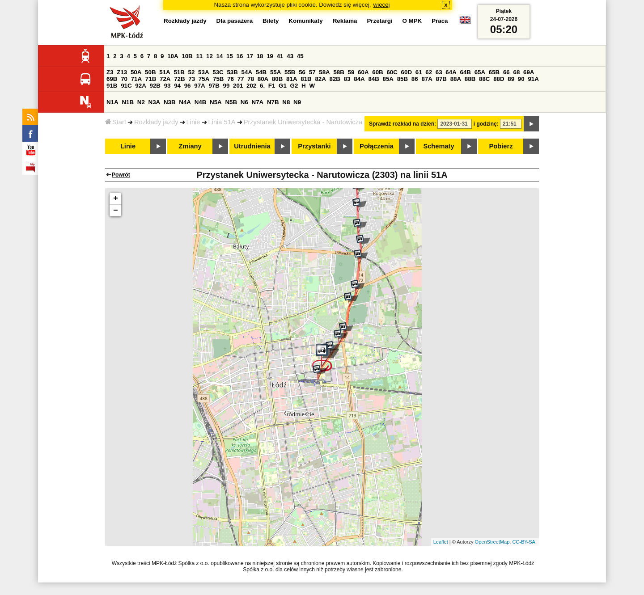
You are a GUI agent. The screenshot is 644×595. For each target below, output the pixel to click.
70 (124, 79)
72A (165, 79)
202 (251, 85)
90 (521, 79)
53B (232, 72)
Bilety (271, 20)
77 (240, 79)
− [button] (115, 210)
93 (167, 85)
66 (506, 72)
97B (213, 85)
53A (203, 72)
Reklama (345, 20)
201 (238, 85)
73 (191, 79)
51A (164, 72)
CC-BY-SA (523, 541)
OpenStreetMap (492, 541)
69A (528, 72)
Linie (193, 122)
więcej (381, 4)
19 (270, 56)
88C (484, 79)
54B (261, 72)
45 (300, 56)
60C (391, 72)
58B (338, 72)
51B (179, 72)
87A (426, 79)
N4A (185, 102)
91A (533, 79)
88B (470, 79)
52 (191, 72)
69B (111, 79)
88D (498, 79)
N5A (216, 102)
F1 (271, 85)
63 (439, 72)
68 (516, 72)
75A (204, 79)
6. (262, 85)
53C (217, 72)
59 (351, 72)
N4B (201, 102)
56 (302, 72)
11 (199, 56)
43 (290, 56)
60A (363, 72)
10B (187, 56)
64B (465, 72)
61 (418, 72)
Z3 (110, 72)
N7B (273, 102)
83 (347, 79)
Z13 (122, 72)
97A (199, 85)
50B (150, 72)
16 (240, 56)
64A (450, 72)
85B (402, 79)
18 (260, 56)
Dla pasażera (234, 20)
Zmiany (189, 146)
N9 (297, 102)
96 (187, 85)
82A (320, 79)
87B (441, 79)
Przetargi (379, 20)
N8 (286, 102)
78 (250, 79)
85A (388, 79)
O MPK (412, 20)
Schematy (438, 146)
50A (136, 72)
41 (280, 56)
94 (177, 85)
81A (291, 79)
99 (226, 85)
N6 (244, 102)
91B (111, 85)
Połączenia (377, 146)
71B (150, 79)
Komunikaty (305, 20)
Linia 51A (222, 122)
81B (306, 79)
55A (275, 72)
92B (154, 85)
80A (263, 79)
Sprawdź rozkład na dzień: (402, 124)
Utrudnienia (252, 146)
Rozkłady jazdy (156, 122)
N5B (231, 102)
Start (115, 122)
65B (494, 72)
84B (373, 79)
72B (179, 79)
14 (219, 56)
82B (335, 79)
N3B (170, 102)
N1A (112, 102)
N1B (128, 102)
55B (289, 72)
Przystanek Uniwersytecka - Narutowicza (303, 122)
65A (480, 72)
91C (126, 85)
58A (324, 72)
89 (511, 79)
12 (209, 56)
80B (277, 79)
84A (359, 79)
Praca (440, 20)
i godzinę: (486, 124)
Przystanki (314, 146)
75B (218, 79)
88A (455, 79)
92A (140, 85)
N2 (141, 102)
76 (230, 79)
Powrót (121, 175)
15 (229, 56)
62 (428, 72)
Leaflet (440, 541)
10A (172, 56)
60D (406, 72)
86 (414, 79)
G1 (283, 85)
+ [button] (115, 198)
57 (312, 72)
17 (249, 56)
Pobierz (501, 146)
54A (247, 72)
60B (377, 72)
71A (136, 79)
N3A (154, 102)
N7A (258, 102)
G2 (294, 85)
